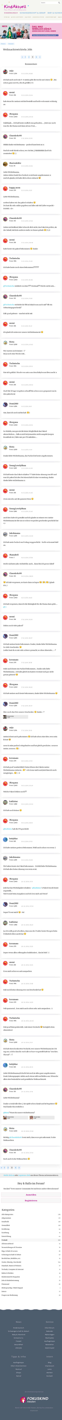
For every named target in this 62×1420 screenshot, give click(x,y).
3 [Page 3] (32, 57)
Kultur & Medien (7, 1273)
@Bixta (6, 1113)
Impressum (34, 1410)
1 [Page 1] (25, 57)
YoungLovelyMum (17, 465)
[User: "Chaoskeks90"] (6, 136)
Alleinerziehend (7, 1244)
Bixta (11, 342)
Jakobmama (14, 533)
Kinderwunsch (11, 13)
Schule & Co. (18, 1338)
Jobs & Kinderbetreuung (10, 1280)
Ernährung (6, 1229)
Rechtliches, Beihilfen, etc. (11, 1258)
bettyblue (13, 839)
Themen (3, 43)
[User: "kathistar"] (6, 802)
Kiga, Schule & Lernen (10, 1251)
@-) (4, 607)
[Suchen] (59, 3)
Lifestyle (18, 1348)
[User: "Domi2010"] (6, 404)
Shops (18, 1373)
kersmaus (13, 660)
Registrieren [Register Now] (31, 1200)
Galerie (28, 17)
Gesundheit (6, 1225)
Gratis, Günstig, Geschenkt (11, 1262)
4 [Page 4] (36, 57)
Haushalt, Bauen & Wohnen (11, 1266)
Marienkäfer (15, 163)
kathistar (13, 801)
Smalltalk (5, 1221)
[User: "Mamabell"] (6, 555)
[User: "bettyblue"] (6, 839)
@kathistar (7, 829)
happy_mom (14, 188)
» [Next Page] (39, 57)
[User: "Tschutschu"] (6, 259)
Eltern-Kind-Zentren (18, 1366)
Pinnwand (10, 43)
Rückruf (19, 1369)
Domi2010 (13, 404)
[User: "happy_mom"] (6, 188)
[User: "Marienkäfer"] (6, 164)
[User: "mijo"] (6, 71)
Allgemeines (6, 1218)
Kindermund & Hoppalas (11, 1277)
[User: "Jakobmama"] (6, 534)
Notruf (18, 1376)
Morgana (13, 114)
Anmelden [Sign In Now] (31, 1195)
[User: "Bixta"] (6, 343)
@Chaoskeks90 (15, 1137)
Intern (4, 1291)
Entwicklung (6, 1236)
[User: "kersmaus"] (6, 660)
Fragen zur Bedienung (10, 1295)
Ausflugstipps (17, 17)
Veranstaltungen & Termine (12, 1247)
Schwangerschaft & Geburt (32, 13)
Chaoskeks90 (15, 136)
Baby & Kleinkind (18, 1335)
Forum (6, 17)
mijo (11, 71)
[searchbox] (51, 2)
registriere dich (24, 1175)
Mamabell (14, 555)
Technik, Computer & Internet (13, 1269)
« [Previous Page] (22, 57)
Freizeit (4, 1240)
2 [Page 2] (28, 57)
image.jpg (10, 716)
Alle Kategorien (7, 1214)
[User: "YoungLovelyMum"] (6, 466)
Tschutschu (14, 258)
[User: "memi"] (6, 93)
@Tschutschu (8, 286)
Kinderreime (51, 17)
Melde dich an (9, 1175)
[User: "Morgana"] (6, 115)
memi (12, 92)
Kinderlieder (38, 17)
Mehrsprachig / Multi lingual (12, 1288)
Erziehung (5, 1232)
